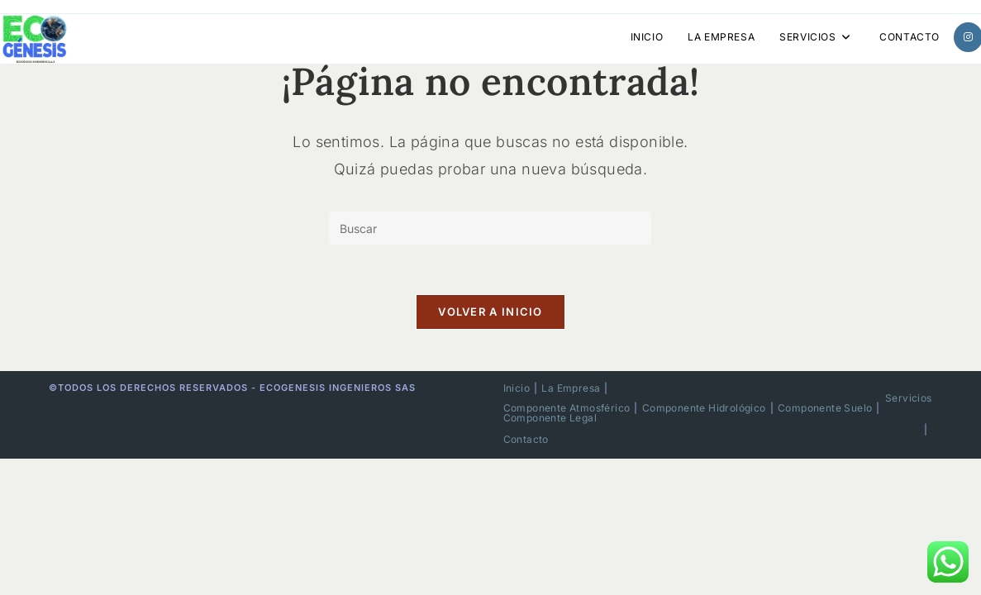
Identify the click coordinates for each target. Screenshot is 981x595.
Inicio (516, 388)
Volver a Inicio (490, 311)
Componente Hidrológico (704, 408)
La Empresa (570, 388)
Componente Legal (550, 418)
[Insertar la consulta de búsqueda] (490, 228)
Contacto (526, 439)
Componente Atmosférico (567, 408)
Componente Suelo (825, 408)
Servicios (908, 398)
